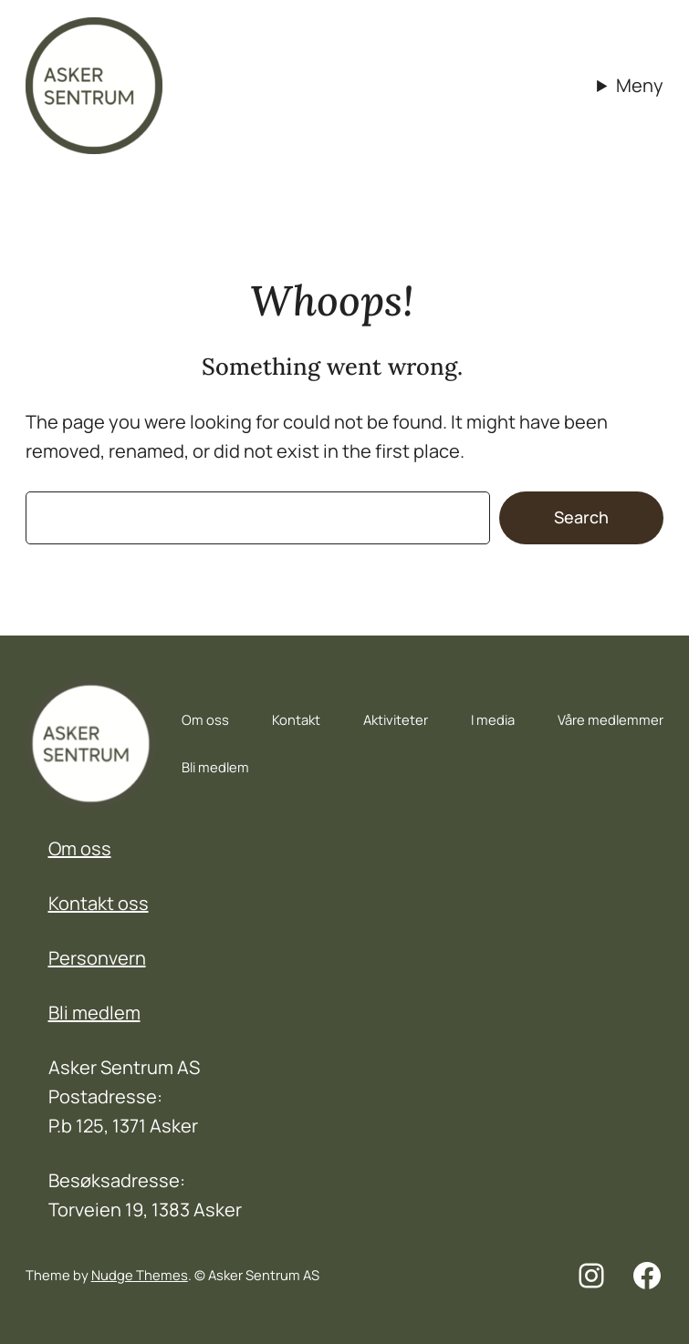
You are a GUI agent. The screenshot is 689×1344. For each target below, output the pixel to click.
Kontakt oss (98, 903)
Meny (639, 85)
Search (581, 517)
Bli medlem (94, 1012)
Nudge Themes (139, 1275)
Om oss (79, 848)
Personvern (97, 958)
